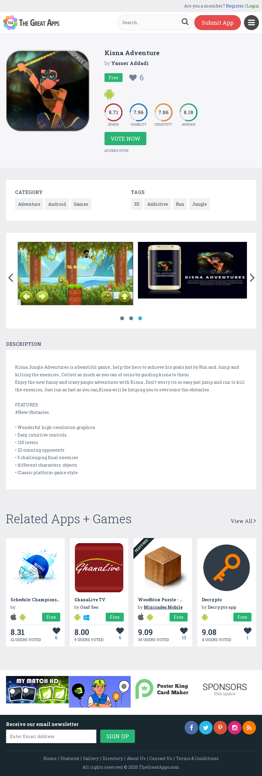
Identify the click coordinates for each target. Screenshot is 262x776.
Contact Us (160, 758)
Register (235, 6)
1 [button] (122, 318)
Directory (113, 758)
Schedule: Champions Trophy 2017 (48, 599)
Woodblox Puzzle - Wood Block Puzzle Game (186, 599)
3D (136, 204)
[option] (75, 274)
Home (50, 758)
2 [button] (131, 318)
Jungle (199, 204)
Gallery (91, 758)
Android (57, 204)
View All (243, 521)
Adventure (29, 204)
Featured (70, 758)
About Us (136, 758)
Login (253, 6)
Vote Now (125, 138)
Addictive (157, 204)
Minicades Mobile (163, 607)
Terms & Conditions (197, 758)
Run (180, 204)
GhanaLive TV (89, 599)
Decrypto (212, 599)
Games (81, 204)
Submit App (217, 22)
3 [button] (140, 318)
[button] (10, 276)
